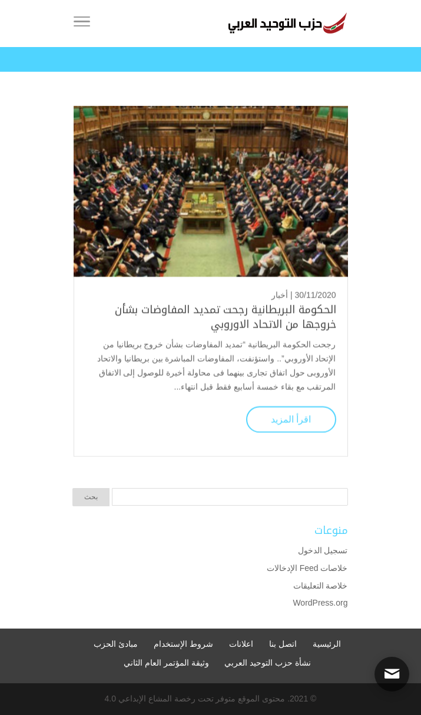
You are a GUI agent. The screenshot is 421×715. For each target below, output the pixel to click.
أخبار (279, 294)
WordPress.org (320, 602)
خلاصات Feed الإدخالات (307, 568)
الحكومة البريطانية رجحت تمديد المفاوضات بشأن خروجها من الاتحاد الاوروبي (225, 316)
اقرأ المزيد (291, 418)
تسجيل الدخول (323, 550)
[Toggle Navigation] (82, 23)
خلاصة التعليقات (320, 585)
